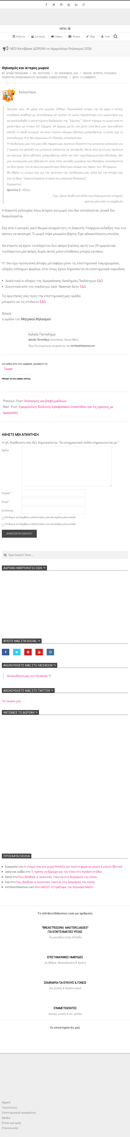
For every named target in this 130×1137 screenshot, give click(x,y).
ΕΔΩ (100, 280)
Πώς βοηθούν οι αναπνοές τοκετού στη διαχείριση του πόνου (57, 877)
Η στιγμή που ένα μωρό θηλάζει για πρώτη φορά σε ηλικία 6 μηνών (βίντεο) (73, 866)
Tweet (8, 369)
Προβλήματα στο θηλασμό (31, 77)
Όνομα (6, 493)
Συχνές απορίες (58, 77)
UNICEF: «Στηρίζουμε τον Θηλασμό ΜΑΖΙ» (66, 887)
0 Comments (88, 77)
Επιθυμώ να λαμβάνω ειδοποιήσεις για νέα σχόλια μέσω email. (40, 517)
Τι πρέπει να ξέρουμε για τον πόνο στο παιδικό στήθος (66, 871)
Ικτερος (98, 73)
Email (5, 502)
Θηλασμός (65, 73)
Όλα (75, 73)
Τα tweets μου (11, 701)
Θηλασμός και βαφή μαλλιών (45, 401)
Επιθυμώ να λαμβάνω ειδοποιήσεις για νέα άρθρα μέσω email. (40, 524)
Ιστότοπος (7, 510)
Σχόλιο (5, 450)
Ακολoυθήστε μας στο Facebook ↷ (29, 665)
